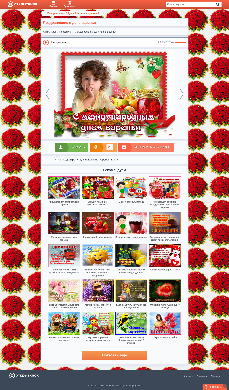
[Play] (46, 42)
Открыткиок (49, 31)
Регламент (202, 376)
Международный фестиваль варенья (95, 31)
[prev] (47, 93)
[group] (114, 42)
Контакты (188, 376)
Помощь (215, 376)
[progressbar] (180, 42)
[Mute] (173, 42)
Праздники (65, 31)
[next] (181, 93)
